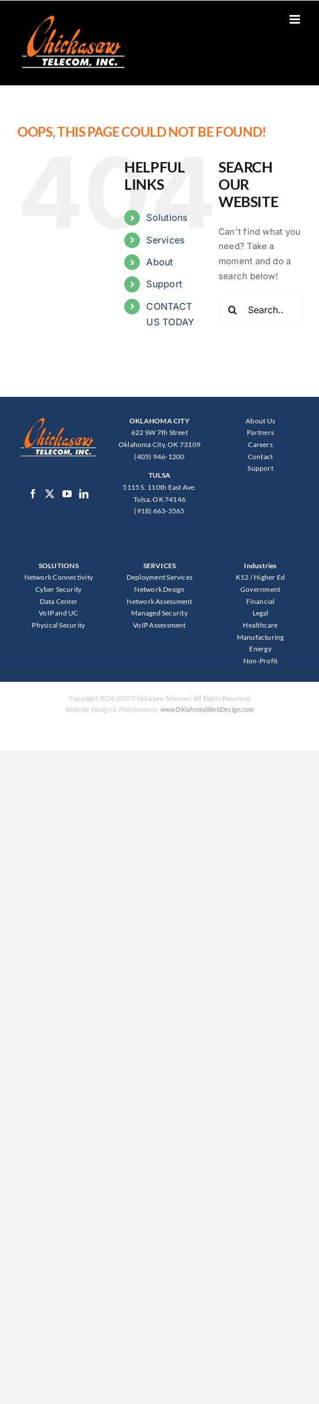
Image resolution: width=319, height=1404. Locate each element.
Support (164, 284)
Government (260, 589)
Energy (260, 648)
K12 (242, 577)
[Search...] (260, 309)
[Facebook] (33, 493)
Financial (260, 601)
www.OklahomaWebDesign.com (207, 709)
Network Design (159, 589)
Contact (260, 456)
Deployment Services (159, 577)
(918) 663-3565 (159, 510)
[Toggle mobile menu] (296, 19)
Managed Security (159, 613)
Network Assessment (159, 601)
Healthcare (260, 625)
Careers (260, 444)
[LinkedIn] (83, 493)
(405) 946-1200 (159, 456)
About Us (260, 420)
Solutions (166, 217)
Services (165, 240)
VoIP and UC (58, 613)
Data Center (58, 601)
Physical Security (58, 625)
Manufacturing (260, 637)
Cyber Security (58, 589)
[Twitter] (49, 493)
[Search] (232, 309)
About (159, 262)
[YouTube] (67, 493)
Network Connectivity (59, 577)
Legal (261, 613)
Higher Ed (269, 577)
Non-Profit (260, 660)
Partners (260, 432)
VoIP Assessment (159, 625)
